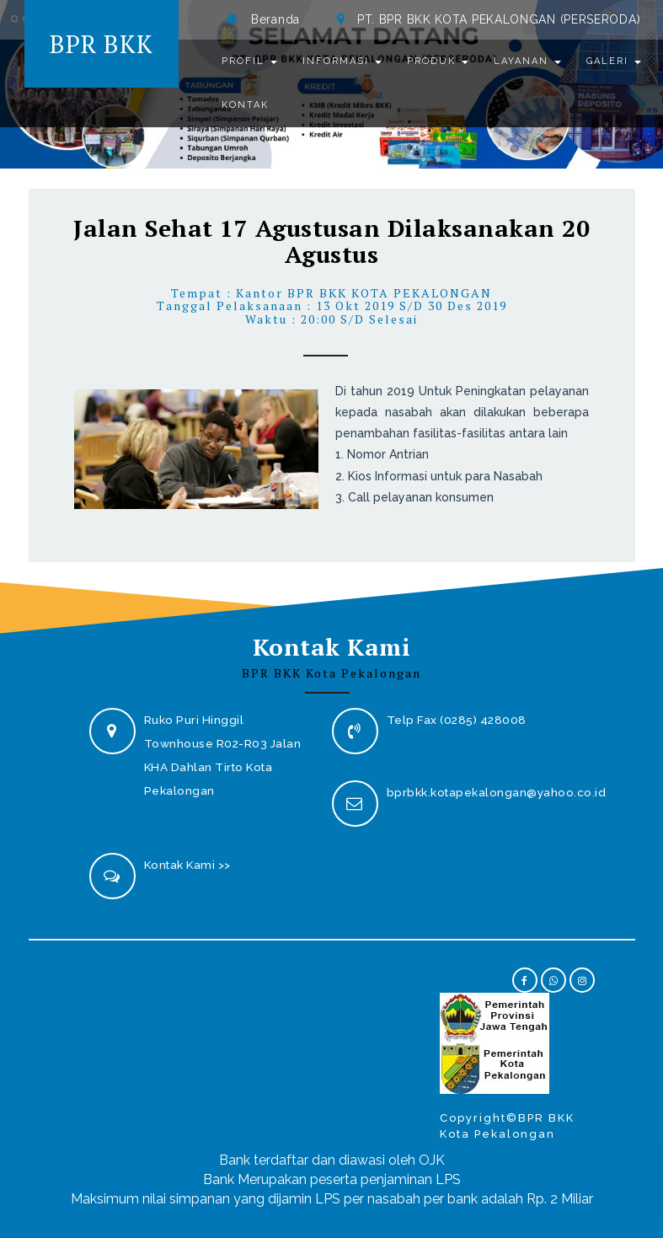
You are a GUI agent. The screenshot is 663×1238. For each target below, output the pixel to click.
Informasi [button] (342, 61)
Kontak (245, 104)
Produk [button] (437, 61)
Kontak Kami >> (187, 864)
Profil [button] (249, 61)
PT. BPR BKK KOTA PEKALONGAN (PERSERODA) (498, 19)
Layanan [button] (527, 61)
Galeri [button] (613, 61)
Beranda (275, 19)
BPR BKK (101, 44)
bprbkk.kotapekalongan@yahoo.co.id (497, 792)
